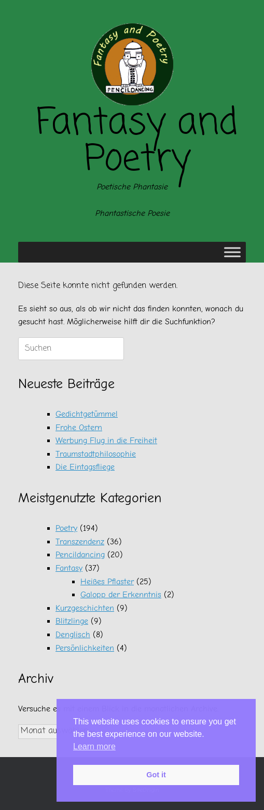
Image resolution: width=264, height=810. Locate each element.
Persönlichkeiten (84, 648)
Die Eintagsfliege (85, 467)
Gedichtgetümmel (86, 414)
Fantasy (68, 568)
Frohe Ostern (78, 427)
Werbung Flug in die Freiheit (106, 440)
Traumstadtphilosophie (95, 454)
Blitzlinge (71, 621)
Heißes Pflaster (107, 581)
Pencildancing (80, 554)
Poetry (66, 528)
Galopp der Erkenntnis (120, 594)
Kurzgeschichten (84, 608)
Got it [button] (156, 775)
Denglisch (72, 634)
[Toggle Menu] (232, 252)
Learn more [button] (94, 746)
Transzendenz (79, 541)
